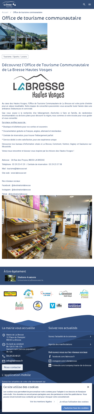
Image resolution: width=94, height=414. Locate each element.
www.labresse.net (18, 173)
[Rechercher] (84, 4)
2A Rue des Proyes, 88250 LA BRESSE (28, 160)
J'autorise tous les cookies (76, 408)
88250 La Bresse (15, 337)
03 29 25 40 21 (13, 356)
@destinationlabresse (21, 185)
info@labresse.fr (14, 360)
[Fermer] (88, 387)
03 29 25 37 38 (55, 164)
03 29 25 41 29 (18, 164)
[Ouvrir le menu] (89, 4)
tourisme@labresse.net (17, 168)
